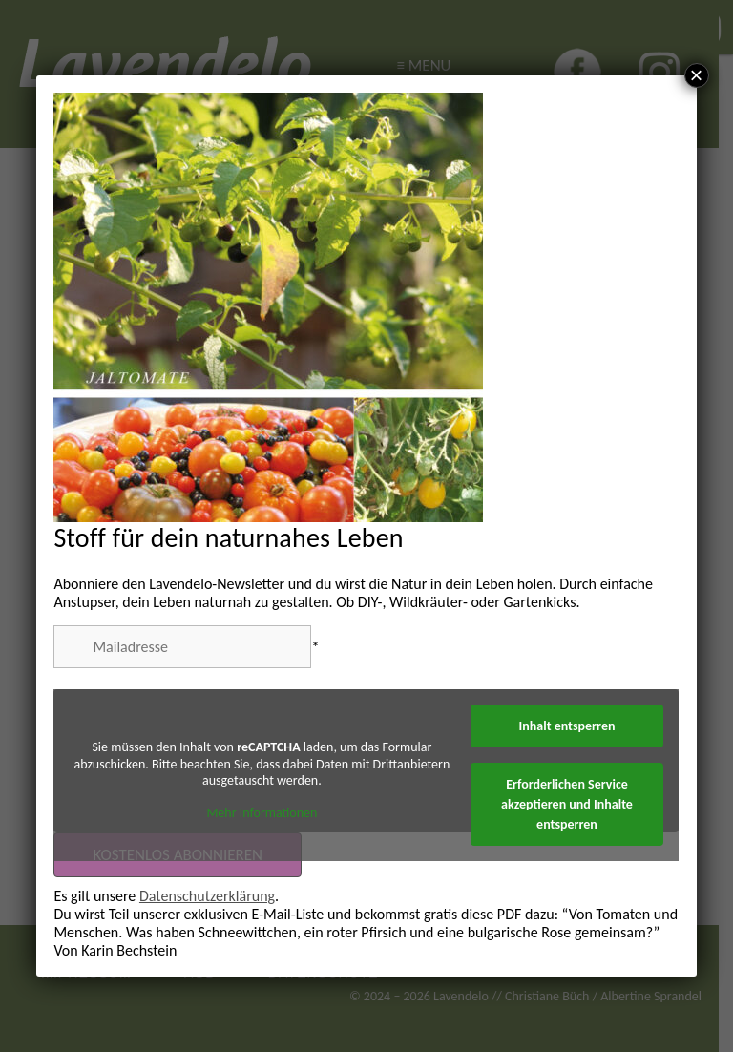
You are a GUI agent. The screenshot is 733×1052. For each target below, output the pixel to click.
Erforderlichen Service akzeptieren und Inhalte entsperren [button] (568, 804)
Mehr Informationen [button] (262, 813)
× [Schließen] (696, 75)
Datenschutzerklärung (207, 896)
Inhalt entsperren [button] (567, 726)
